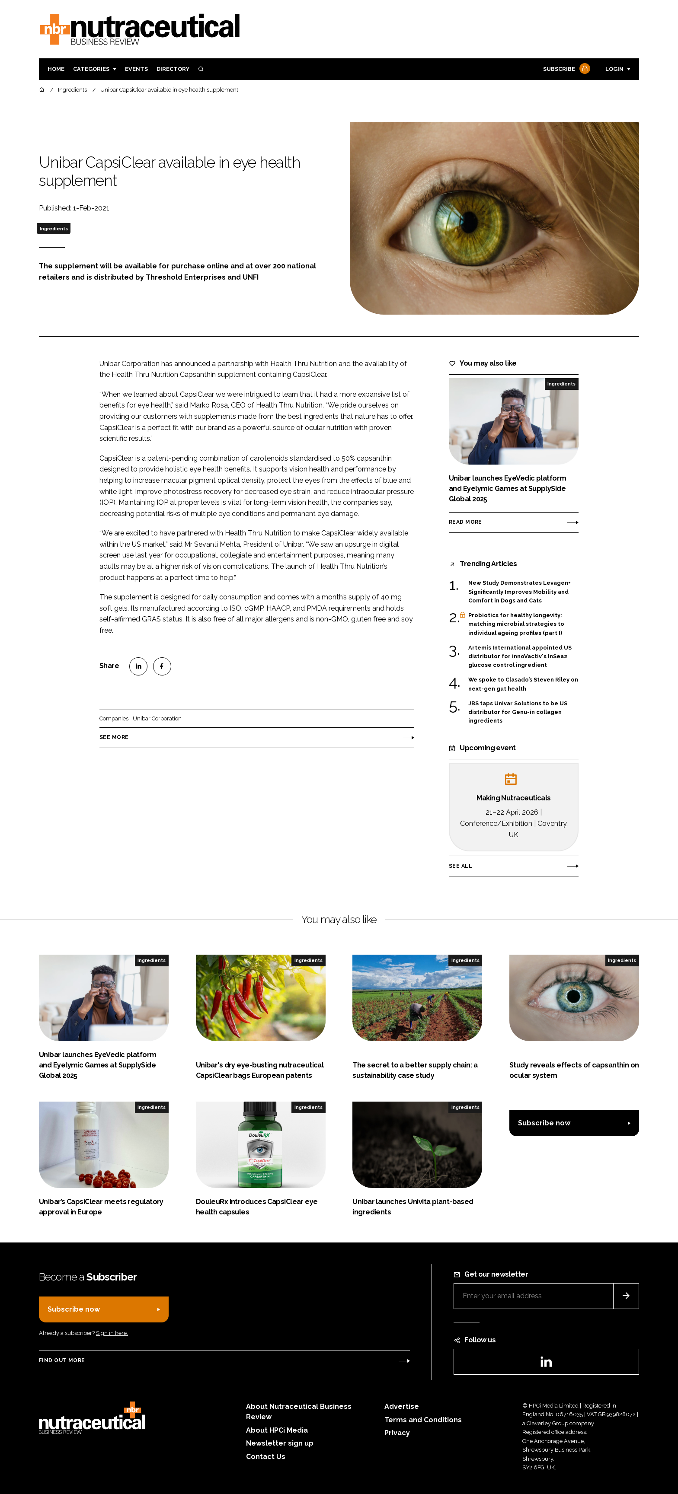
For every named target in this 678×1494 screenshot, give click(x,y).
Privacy (397, 1433)
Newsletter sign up (279, 1443)
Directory (173, 69)
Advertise (401, 1406)
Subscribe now (544, 1123)
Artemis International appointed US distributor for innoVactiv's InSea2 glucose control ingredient (520, 656)
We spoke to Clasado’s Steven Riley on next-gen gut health (523, 684)
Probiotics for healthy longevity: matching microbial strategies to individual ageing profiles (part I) (516, 624)
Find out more (62, 1360)
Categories (91, 69)
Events (136, 69)
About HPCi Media (277, 1430)
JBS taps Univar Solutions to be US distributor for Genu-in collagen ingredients (517, 712)
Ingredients (54, 228)
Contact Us (265, 1457)
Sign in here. (112, 1333)
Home (56, 69)
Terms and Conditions (423, 1420)
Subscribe (565, 69)
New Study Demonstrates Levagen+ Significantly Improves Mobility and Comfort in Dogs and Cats (519, 591)
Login (614, 69)
